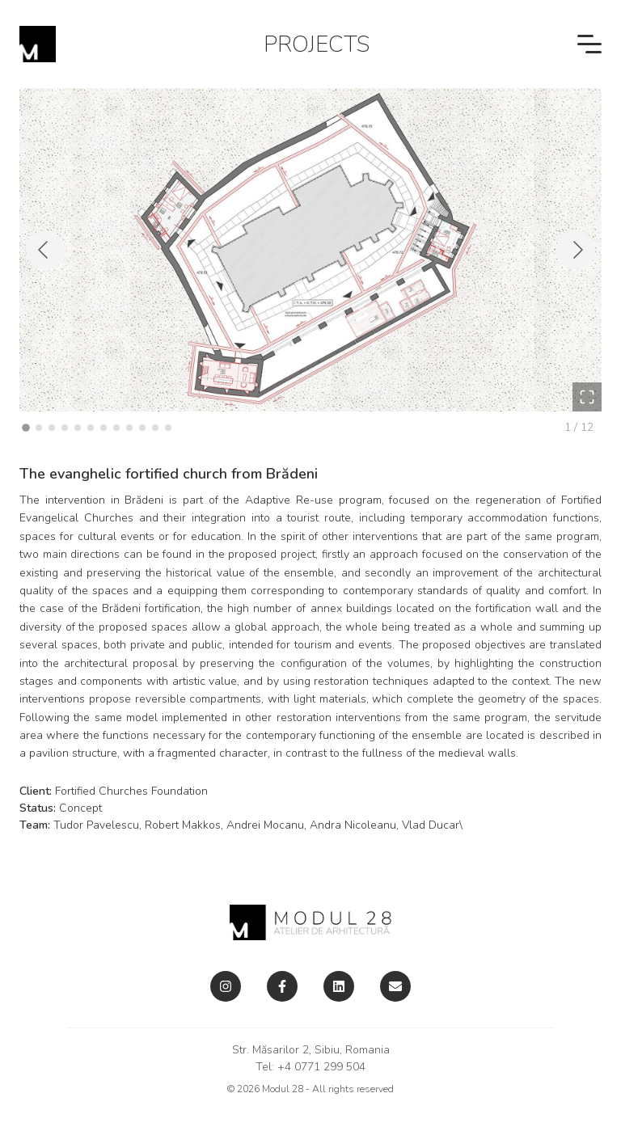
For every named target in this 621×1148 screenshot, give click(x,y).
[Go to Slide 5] (77, 427)
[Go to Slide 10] (142, 427)
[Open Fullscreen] (587, 397)
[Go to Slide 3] (52, 427)
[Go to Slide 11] (155, 427)
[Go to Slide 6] (90, 427)
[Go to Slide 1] (26, 428)
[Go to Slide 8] (116, 427)
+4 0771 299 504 (321, 1066)
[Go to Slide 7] (103, 427)
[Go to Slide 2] (39, 427)
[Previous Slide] (45, 249)
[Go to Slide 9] (129, 427)
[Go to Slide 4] (64, 427)
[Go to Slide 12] (168, 427)
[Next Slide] (575, 249)
